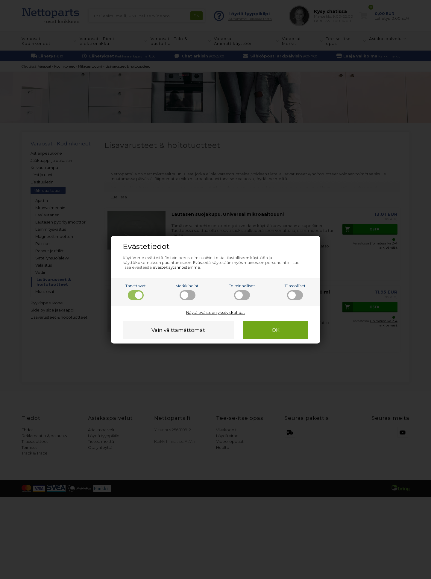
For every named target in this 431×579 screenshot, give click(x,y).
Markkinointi (187, 291)
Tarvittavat (135, 291)
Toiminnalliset (242, 291)
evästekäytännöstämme (176, 267)
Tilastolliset (295, 291)
